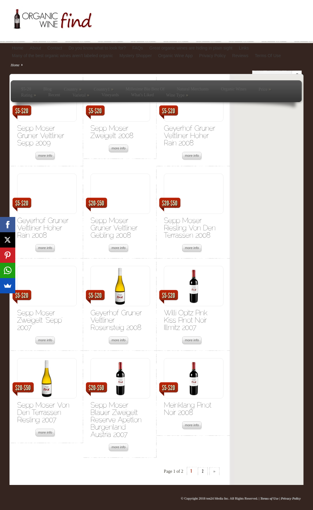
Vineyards (110, 95)
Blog (47, 89)
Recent (54, 95)
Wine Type (177, 95)
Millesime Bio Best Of (145, 89)
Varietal (80, 95)
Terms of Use (269, 498)
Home (15, 65)
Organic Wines (233, 89)
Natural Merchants (193, 89)
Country (73, 89)
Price (265, 89)
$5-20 (26, 89)
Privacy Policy (290, 498)
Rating (28, 95)
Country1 (103, 89)
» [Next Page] (214, 471)
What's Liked (142, 95)
